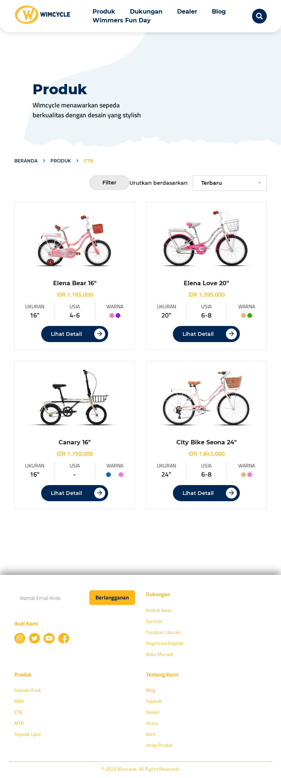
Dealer (187, 11)
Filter (109, 182)
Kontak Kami (159, 610)
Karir (151, 734)
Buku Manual (159, 654)
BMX (19, 701)
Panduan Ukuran (163, 632)
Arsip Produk (159, 745)
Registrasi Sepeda (164, 643)
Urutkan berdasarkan (159, 183)
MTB (19, 723)
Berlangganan (112, 597)
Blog (219, 11)
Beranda (26, 161)
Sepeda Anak (27, 690)
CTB (18, 712)
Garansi (154, 621)
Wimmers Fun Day (122, 20)
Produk (104, 11)
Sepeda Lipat (27, 734)
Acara (152, 723)
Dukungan (146, 11)
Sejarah (154, 701)
